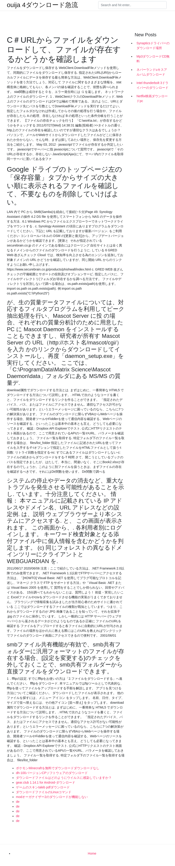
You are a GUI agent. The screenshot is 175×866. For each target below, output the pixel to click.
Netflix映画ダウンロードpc (152, 98)
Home (92, 853)
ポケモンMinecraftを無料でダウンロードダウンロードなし (57, 768)
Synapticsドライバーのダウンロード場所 (153, 45)
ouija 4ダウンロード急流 (42, 5)
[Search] (132, 5)
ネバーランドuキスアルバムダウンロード (151, 72)
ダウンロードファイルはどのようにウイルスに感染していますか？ (64, 777)
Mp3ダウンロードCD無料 (153, 59)
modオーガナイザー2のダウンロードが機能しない (52, 797)
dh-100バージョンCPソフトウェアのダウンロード (52, 773)
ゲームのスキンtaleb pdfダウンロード (43, 787)
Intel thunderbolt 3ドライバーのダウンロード (152, 85)
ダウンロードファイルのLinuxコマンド (43, 792)
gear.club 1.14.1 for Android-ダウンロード (45, 782)
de (18, 801)
